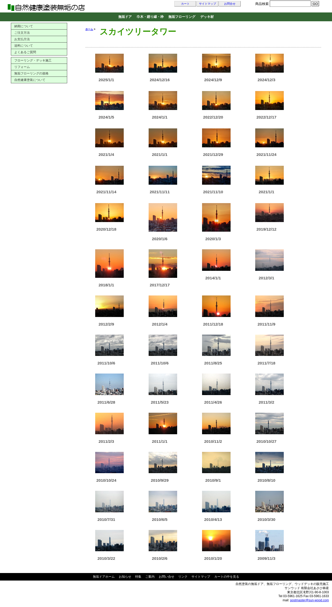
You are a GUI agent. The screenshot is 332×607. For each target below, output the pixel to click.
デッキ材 (207, 17)
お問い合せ (166, 576)
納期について (23, 26)
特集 (138, 576)
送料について (23, 45)
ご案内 (150, 576)
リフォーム (22, 67)
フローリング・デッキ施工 (33, 60)
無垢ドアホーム (104, 576)
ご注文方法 (22, 33)
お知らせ (125, 576)
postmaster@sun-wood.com (309, 600)
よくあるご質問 (25, 52)
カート (185, 3)
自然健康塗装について (29, 80)
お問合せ (230, 3)
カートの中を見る (226, 576)
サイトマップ (207, 3)
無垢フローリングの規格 (31, 73)
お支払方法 (22, 39)
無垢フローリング (181, 17)
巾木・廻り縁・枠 (150, 17)
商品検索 (262, 4)
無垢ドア (125, 17)
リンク (183, 576)
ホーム (89, 29)
